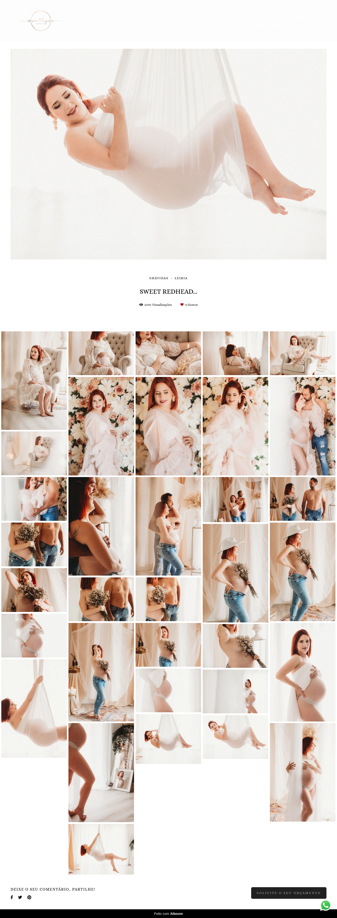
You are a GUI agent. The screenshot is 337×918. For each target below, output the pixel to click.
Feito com (168, 914)
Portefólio (194, 16)
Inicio (154, 16)
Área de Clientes (258, 25)
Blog (232, 16)
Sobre (263, 16)
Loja (305, 25)
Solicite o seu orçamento (289, 893)
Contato (300, 16)
